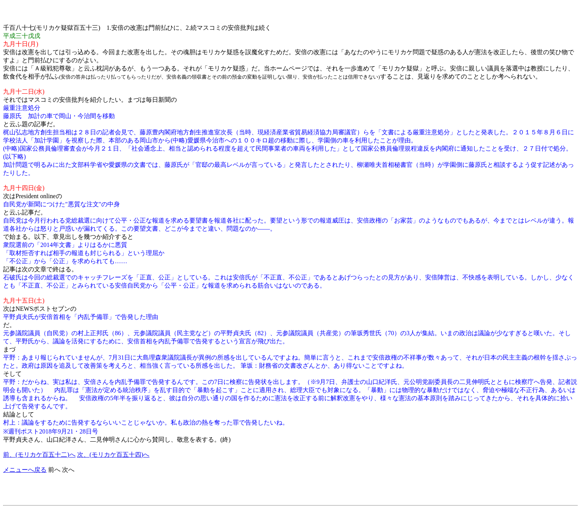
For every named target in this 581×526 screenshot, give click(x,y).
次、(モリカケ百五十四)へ (113, 454)
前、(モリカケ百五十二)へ (39, 454)
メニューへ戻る (25, 469)
